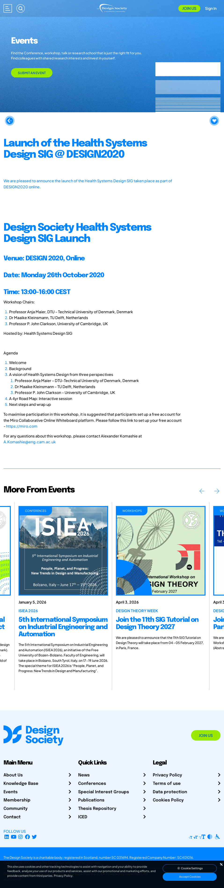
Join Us (189, 8)
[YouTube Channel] (14, 836)
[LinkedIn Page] (7, 836)
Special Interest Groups (103, 792)
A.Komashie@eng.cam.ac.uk (30, 441)
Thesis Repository (97, 809)
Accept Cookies (190, 876)
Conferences (92, 784)
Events (11, 792)
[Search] (20, 8)
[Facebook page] (27, 836)
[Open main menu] (8, 8)
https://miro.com (21, 426)
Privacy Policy (167, 775)
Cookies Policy (168, 800)
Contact (12, 817)
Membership (17, 800)
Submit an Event (32, 73)
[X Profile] (34, 836)
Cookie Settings (190, 868)
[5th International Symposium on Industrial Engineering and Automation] (63, 551)
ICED (82, 817)
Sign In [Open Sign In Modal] (211, 8)
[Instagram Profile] (20, 836)
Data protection (170, 792)
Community (16, 809)
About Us (13, 775)
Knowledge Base (21, 784)
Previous (202, 491)
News (84, 775)
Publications (91, 800)
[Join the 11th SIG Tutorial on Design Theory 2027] (161, 551)
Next (216, 491)
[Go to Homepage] (112, 7)
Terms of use (167, 784)
